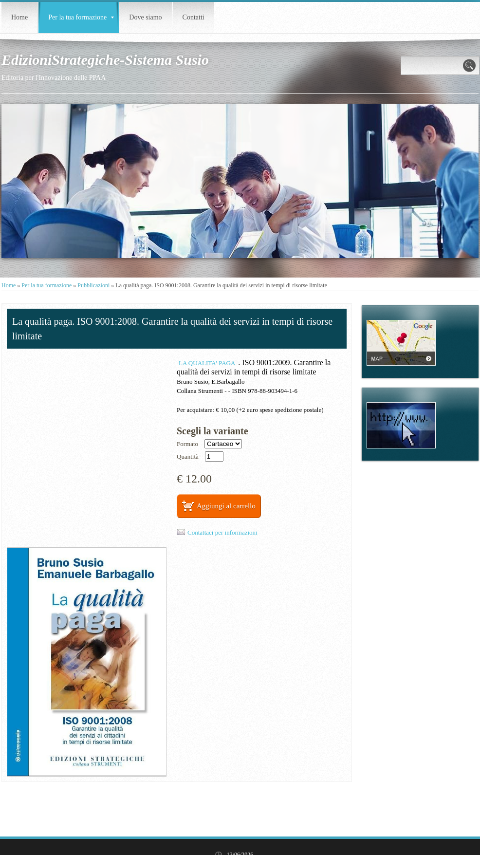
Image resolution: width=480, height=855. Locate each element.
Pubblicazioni (93, 285)
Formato (187, 444)
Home (19, 17)
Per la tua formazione (81, 17)
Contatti (193, 17)
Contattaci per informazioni (222, 532)
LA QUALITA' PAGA (207, 363)
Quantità (188, 456)
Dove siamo (145, 17)
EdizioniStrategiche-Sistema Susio (105, 60)
